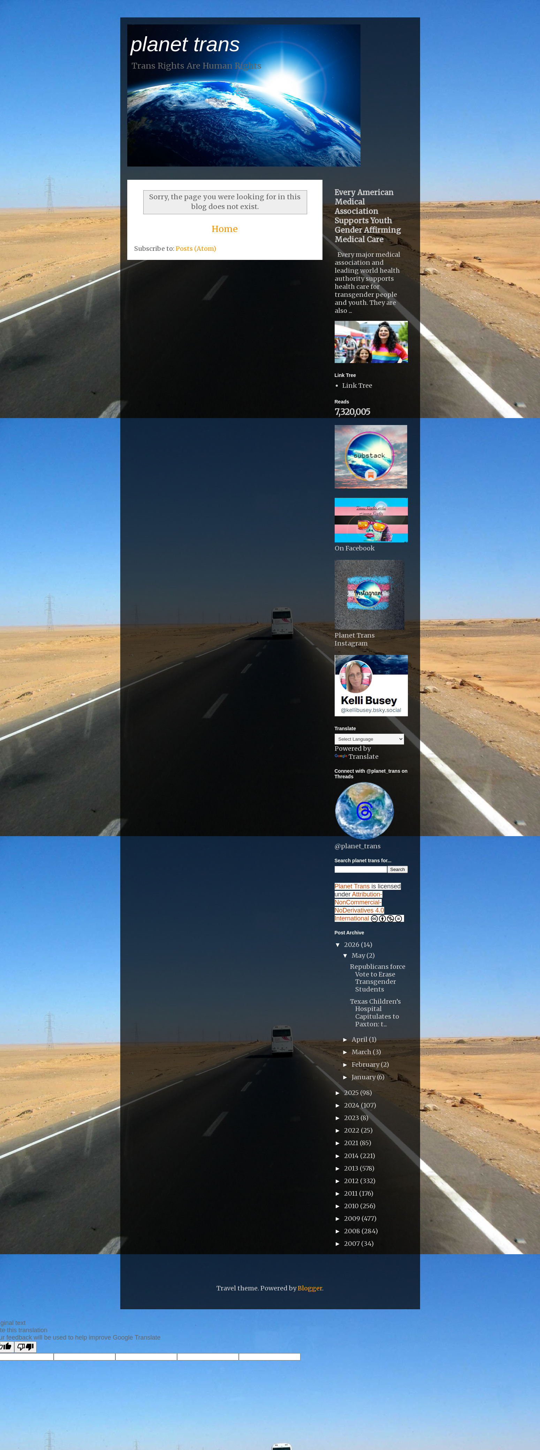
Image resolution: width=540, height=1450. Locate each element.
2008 (353, 1231)
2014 (352, 1156)
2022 (352, 1130)
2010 (352, 1206)
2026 (352, 945)
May (359, 955)
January (364, 1077)
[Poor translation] (25, 1347)
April (360, 1039)
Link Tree (357, 385)
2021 (352, 1143)
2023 (352, 1118)
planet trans (185, 44)
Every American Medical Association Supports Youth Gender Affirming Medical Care (368, 216)
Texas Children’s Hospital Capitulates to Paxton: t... (375, 1012)
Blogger (310, 1288)
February (366, 1064)
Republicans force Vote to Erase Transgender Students (377, 978)
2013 (352, 1168)
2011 (351, 1193)
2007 (352, 1244)
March (362, 1052)
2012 (352, 1181)
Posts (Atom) (196, 249)
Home (225, 228)
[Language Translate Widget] (369, 739)
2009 (353, 1218)
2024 (352, 1105)
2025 (352, 1093)
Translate (357, 757)
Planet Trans (352, 886)
